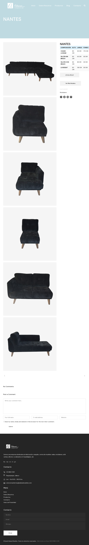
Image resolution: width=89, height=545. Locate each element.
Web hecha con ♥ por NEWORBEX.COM (48, 541)
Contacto (7, 500)
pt (15, 462)
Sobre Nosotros (9, 494)
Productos (7, 497)
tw (7, 462)
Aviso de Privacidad (10, 502)
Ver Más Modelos (70, 83)
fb (4, 462)
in (10, 462)
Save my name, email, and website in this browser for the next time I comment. (29, 422)
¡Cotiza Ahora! (70, 75)
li (12, 462)
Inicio (5, 492)
